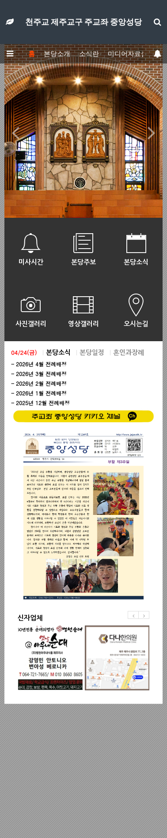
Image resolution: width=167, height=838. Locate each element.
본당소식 (58, 352)
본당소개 (57, 54)
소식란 (89, 54)
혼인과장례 (128, 352)
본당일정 (92, 352)
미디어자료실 (128, 54)
